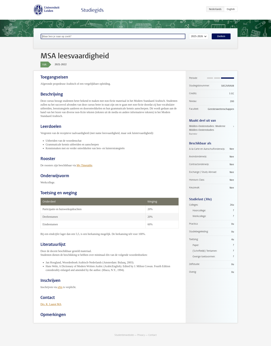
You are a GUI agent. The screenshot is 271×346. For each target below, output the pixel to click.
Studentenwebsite (124, 335)
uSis (60, 287)
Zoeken (221, 36)
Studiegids (92, 10)
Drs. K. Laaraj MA (50, 304)
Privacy (141, 335)
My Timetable (84, 165)
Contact (152, 335)
